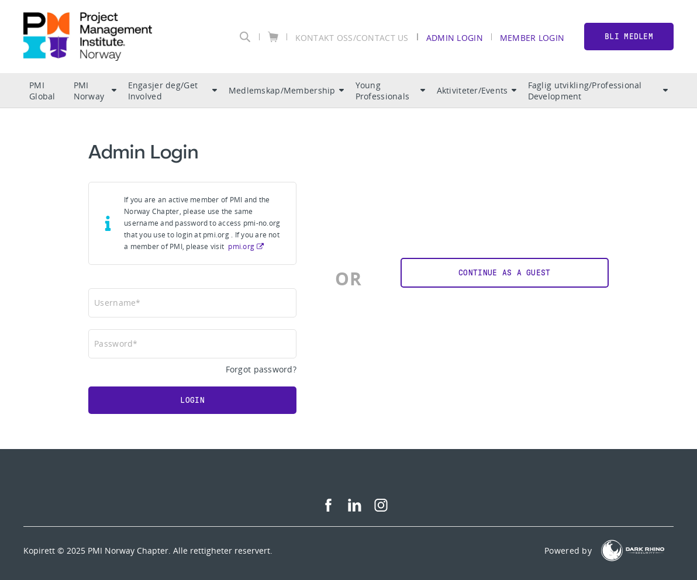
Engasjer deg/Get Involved (172, 91)
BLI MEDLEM (629, 36)
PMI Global (42, 91)
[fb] (328, 508)
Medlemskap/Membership (286, 90)
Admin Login (454, 37)
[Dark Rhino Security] (633, 550)
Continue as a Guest (504, 272)
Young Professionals (390, 91)
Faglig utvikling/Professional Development (598, 91)
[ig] (381, 508)
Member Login (532, 37)
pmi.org (241, 246)
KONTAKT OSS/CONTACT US (352, 37)
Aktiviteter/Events (476, 90)
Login (192, 400)
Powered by (568, 550)
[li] (354, 508)
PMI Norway (95, 91)
